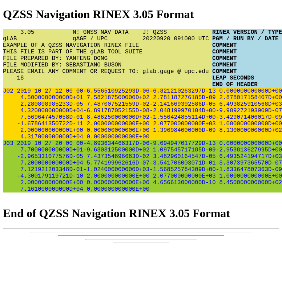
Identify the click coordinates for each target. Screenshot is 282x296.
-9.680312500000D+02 (116, 177)
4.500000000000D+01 (50, 113)
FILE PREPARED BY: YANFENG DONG (107, 65)
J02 (8, 105)
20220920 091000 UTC (177, 41)
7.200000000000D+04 (50, 193)
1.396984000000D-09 (182, 153)
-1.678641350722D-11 (50, 145)
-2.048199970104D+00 (182, 129)
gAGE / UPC (107, 41)
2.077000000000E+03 (182, 145)
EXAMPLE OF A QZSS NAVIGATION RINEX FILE (107, 49)
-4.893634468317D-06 (116, 169)
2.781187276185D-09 (182, 113)
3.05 (38, 33)
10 (36, 105)
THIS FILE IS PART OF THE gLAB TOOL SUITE (107, 57)
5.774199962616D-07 (116, 193)
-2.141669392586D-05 (182, 121)
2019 (22, 105)
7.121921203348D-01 (50, 201)
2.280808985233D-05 (50, 121)
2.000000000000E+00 (116, 145)
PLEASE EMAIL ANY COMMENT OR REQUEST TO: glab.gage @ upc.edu (107, 81)
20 (57, 169)
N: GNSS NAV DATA (107, 33)
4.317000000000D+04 (50, 161)
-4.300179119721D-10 (50, 209)
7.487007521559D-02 (116, 121)
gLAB (38, 41)
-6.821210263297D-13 (182, 105)
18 (13, 89)
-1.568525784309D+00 (182, 201)
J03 (8, 169)
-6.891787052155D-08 (116, 129)
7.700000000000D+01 (50, 177)
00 (67, 105)
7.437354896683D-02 (116, 185)
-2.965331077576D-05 (50, 185)
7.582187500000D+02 (116, 113)
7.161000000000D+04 (50, 225)
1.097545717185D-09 (182, 177)
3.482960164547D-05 (182, 185)
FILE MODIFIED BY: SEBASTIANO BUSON (107, 73)
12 (57, 105)
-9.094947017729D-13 (182, 169)
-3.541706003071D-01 (182, 193)
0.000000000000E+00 (116, 153)
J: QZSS (177, 33)
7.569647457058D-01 (50, 137)
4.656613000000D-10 (182, 217)
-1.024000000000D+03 (116, 201)
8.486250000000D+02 (116, 137)
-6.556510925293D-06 (116, 105)
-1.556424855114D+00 (182, 137)
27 (46, 105)
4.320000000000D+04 (50, 129)
